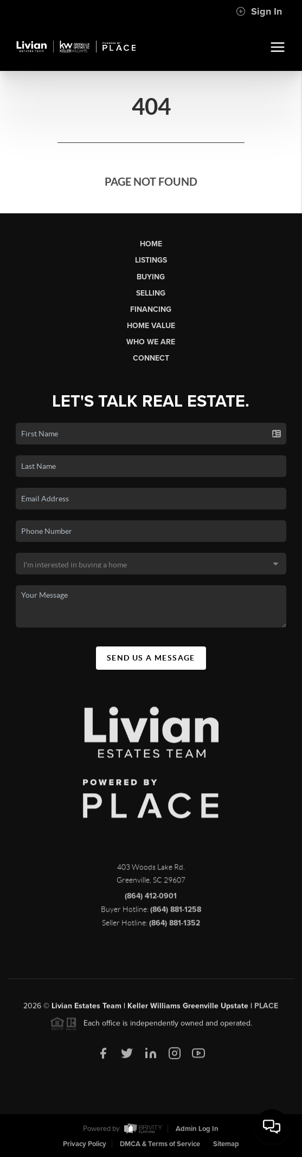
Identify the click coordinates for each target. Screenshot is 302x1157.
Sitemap (226, 1144)
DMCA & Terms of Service (160, 1144)
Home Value (151, 325)
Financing (150, 309)
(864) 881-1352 (174, 926)
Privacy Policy (84, 1144)
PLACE (266, 1009)
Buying (151, 277)
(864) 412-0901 (151, 899)
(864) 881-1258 (175, 912)
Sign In (259, 11)
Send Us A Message (151, 657)
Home (151, 244)
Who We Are (150, 342)
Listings (151, 260)
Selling (150, 293)
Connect (151, 358)
